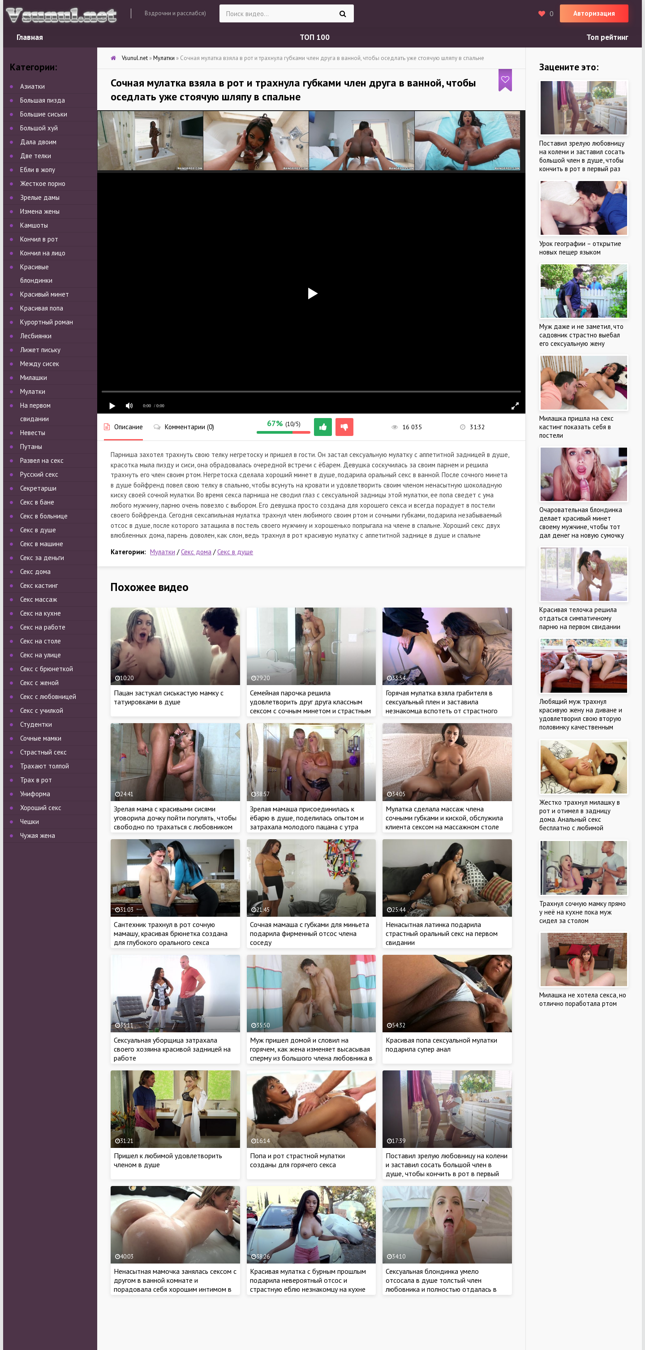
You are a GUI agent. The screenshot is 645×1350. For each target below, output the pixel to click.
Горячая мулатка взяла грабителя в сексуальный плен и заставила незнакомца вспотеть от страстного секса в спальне (442, 706)
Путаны (31, 446)
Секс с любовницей (48, 696)
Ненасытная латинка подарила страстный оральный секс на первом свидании (442, 933)
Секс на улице (40, 655)
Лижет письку (40, 349)
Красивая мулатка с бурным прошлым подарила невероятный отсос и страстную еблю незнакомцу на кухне (308, 1280)
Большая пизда (42, 100)
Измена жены (40, 211)
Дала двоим (38, 142)
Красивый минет (44, 294)
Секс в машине (41, 543)
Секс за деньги (42, 557)
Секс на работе (42, 627)
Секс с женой (39, 682)
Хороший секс (40, 807)
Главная (30, 37)
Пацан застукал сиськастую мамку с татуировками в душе (169, 697)
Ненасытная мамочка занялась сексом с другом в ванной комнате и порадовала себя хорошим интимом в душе (175, 1285)
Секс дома (196, 552)
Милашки (33, 377)
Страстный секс (43, 752)
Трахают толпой (44, 766)
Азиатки (32, 86)
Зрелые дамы (40, 197)
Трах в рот (36, 780)
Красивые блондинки (36, 274)
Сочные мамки (40, 738)
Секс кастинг (39, 585)
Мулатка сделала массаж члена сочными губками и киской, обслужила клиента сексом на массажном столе (444, 817)
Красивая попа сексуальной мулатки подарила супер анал (441, 1044)
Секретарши (38, 488)
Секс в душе (235, 552)
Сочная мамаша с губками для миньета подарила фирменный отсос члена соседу (309, 933)
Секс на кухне (40, 613)
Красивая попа (41, 308)
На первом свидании (35, 412)
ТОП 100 (315, 37)
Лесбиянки (36, 336)
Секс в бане (37, 502)
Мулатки (162, 552)
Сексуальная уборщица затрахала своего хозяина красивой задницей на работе (172, 1048)
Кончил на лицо (42, 253)
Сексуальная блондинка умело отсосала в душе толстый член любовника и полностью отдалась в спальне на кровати (441, 1285)
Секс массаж (38, 599)
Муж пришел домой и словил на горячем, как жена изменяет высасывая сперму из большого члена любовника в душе (311, 1053)
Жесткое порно (42, 183)
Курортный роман (46, 322)
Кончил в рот (39, 239)
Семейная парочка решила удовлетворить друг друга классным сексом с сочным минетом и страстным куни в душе (310, 706)
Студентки (36, 724)
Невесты (32, 432)
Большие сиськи (43, 114)
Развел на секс (42, 460)
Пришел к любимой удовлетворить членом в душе (168, 1160)
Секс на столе (40, 641)
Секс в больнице (44, 516)
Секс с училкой (41, 710)
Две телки (35, 155)
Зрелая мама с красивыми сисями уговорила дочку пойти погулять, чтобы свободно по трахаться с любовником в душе (175, 822)
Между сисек (39, 363)
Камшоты (34, 225)
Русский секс (39, 474)
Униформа (35, 793)
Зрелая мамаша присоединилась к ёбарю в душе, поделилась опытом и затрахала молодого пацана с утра (307, 817)
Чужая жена (37, 835)
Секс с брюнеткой (46, 668)
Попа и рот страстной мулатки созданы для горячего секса (297, 1160)
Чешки (29, 821)
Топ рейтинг (607, 37)
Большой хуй (39, 128)
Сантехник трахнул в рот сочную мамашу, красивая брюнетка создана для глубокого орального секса (171, 933)
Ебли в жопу (37, 169)
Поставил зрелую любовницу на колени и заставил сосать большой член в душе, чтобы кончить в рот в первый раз (446, 1169)
